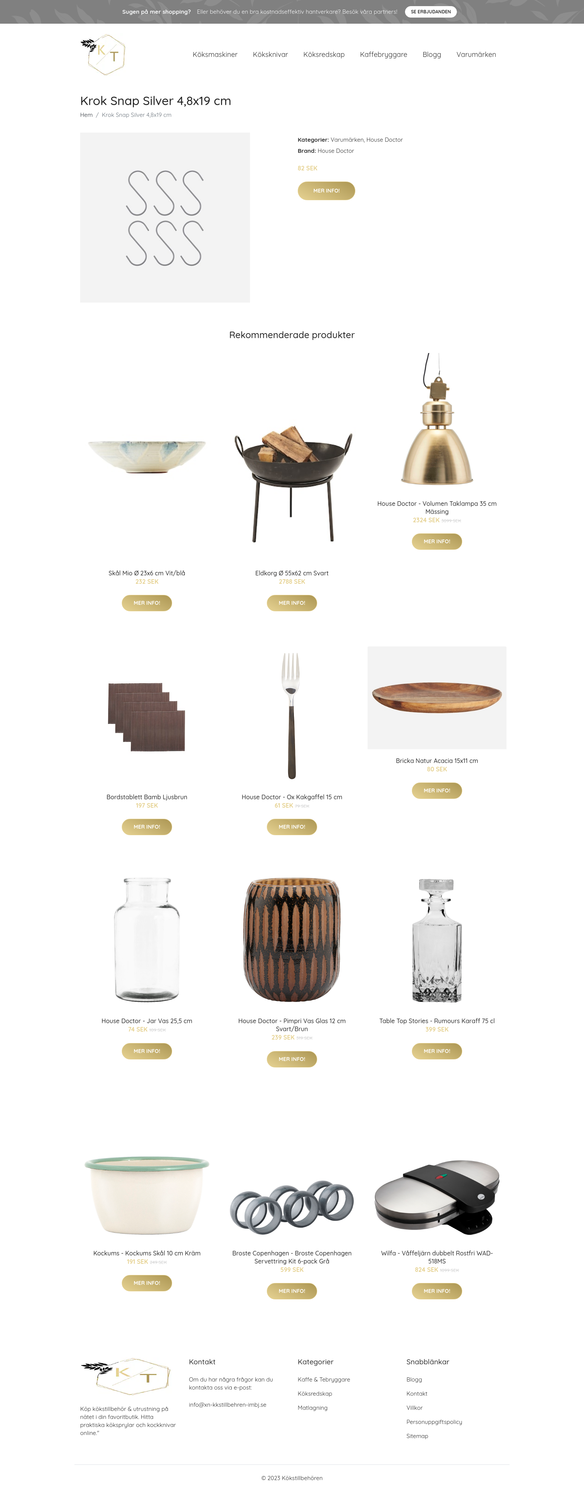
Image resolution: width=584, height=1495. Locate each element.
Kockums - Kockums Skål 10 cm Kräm (146, 1257)
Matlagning (312, 1411)
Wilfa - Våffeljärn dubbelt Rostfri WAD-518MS (437, 1261)
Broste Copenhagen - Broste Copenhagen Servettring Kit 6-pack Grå (292, 1261)
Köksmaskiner (215, 56)
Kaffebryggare (383, 56)
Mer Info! (326, 194)
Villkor (415, 1411)
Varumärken (476, 56)
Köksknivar (270, 56)
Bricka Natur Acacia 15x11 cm (437, 764)
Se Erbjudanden (431, 12)
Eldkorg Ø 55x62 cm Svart (292, 577)
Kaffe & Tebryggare (324, 1383)
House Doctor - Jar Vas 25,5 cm (147, 1025)
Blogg (432, 56)
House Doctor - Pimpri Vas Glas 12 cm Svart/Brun (292, 1029)
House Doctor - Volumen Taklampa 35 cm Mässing (437, 511)
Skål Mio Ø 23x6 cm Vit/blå (147, 577)
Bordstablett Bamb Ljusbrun (146, 801)
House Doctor (384, 143)
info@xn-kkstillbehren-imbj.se (227, 1408)
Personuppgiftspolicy (434, 1425)
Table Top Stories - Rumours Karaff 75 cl (437, 1025)
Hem (86, 118)
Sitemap (417, 1439)
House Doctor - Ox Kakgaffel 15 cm (292, 801)
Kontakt (417, 1397)
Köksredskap (324, 56)
